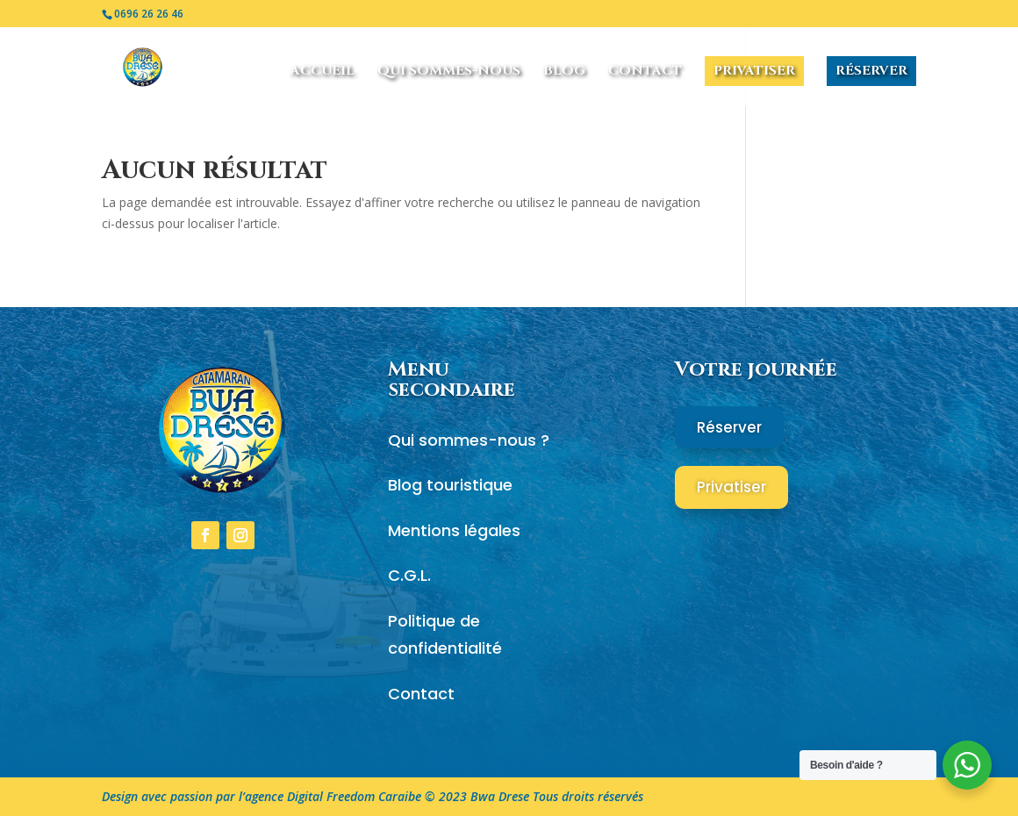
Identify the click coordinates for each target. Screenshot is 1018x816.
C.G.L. (409, 575)
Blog (564, 72)
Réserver (871, 70)
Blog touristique (450, 485)
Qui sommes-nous (448, 72)
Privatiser (754, 70)
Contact (645, 72)
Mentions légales (454, 530)
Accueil (322, 72)
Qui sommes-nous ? (468, 440)
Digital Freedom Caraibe (354, 796)
